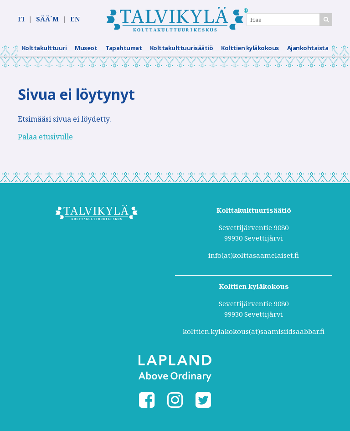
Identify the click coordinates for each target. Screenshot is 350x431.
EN (75, 19)
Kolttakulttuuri (44, 48)
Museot (86, 48)
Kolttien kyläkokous (250, 48)
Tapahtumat (123, 48)
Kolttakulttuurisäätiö (181, 48)
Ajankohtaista (308, 48)
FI (21, 19)
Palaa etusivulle (45, 137)
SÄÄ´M (47, 19)
